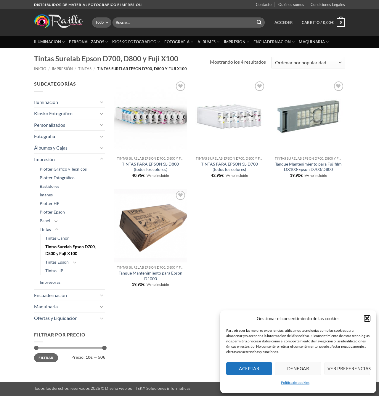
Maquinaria (314, 42)
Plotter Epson (52, 211)
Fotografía (178, 42)
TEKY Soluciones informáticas (162, 388)
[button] (367, 318)
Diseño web (116, 388)
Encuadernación (274, 42)
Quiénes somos (291, 4)
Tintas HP (54, 270)
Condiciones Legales (328, 4)
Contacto (264, 4)
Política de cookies (295, 382)
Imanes (46, 194)
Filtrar (46, 357)
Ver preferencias (348, 368)
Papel (45, 220)
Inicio (40, 68)
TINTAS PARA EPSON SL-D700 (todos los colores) (229, 166)
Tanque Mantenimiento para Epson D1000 (150, 275)
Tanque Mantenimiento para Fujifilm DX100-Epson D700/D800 (308, 166)
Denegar (298, 368)
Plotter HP (50, 203)
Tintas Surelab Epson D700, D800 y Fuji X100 (70, 250)
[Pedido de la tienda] (308, 62)
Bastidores (49, 186)
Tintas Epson (57, 261)
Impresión (237, 42)
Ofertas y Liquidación (56, 318)
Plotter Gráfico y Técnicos (63, 168)
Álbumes (208, 42)
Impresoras (50, 282)
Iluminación (49, 42)
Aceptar (249, 368)
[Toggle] (101, 101)
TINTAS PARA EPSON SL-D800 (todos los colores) (150, 166)
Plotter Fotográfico (57, 177)
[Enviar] (259, 22)
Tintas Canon (57, 238)
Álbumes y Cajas (51, 147)
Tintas (84, 68)
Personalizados (88, 42)
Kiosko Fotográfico (136, 42)
